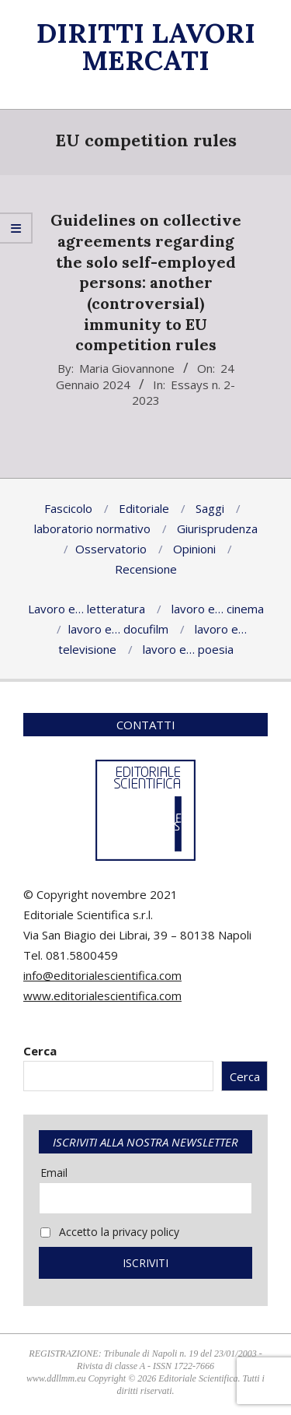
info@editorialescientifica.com (102, 975)
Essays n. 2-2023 (184, 392)
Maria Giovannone (127, 368)
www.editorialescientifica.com (102, 995)
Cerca (40, 1051)
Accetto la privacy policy (109, 1231)
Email (54, 1172)
